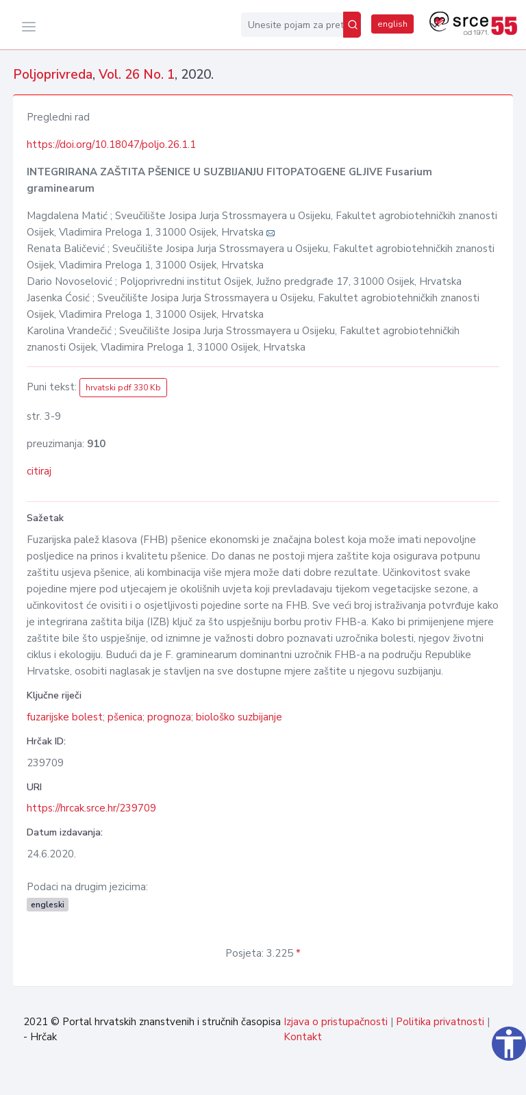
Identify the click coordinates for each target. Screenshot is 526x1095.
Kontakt (303, 1037)
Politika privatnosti (440, 1022)
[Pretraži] (352, 25)
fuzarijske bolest (65, 717)
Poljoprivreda (52, 75)
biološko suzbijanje (239, 717)
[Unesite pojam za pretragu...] (292, 25)
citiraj (39, 471)
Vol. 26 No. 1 (137, 75)
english (392, 23)
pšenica (125, 717)
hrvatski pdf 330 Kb (123, 387)
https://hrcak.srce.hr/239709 (91, 808)
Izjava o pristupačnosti (336, 1022)
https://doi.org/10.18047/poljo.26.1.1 (111, 144)
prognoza (169, 717)
